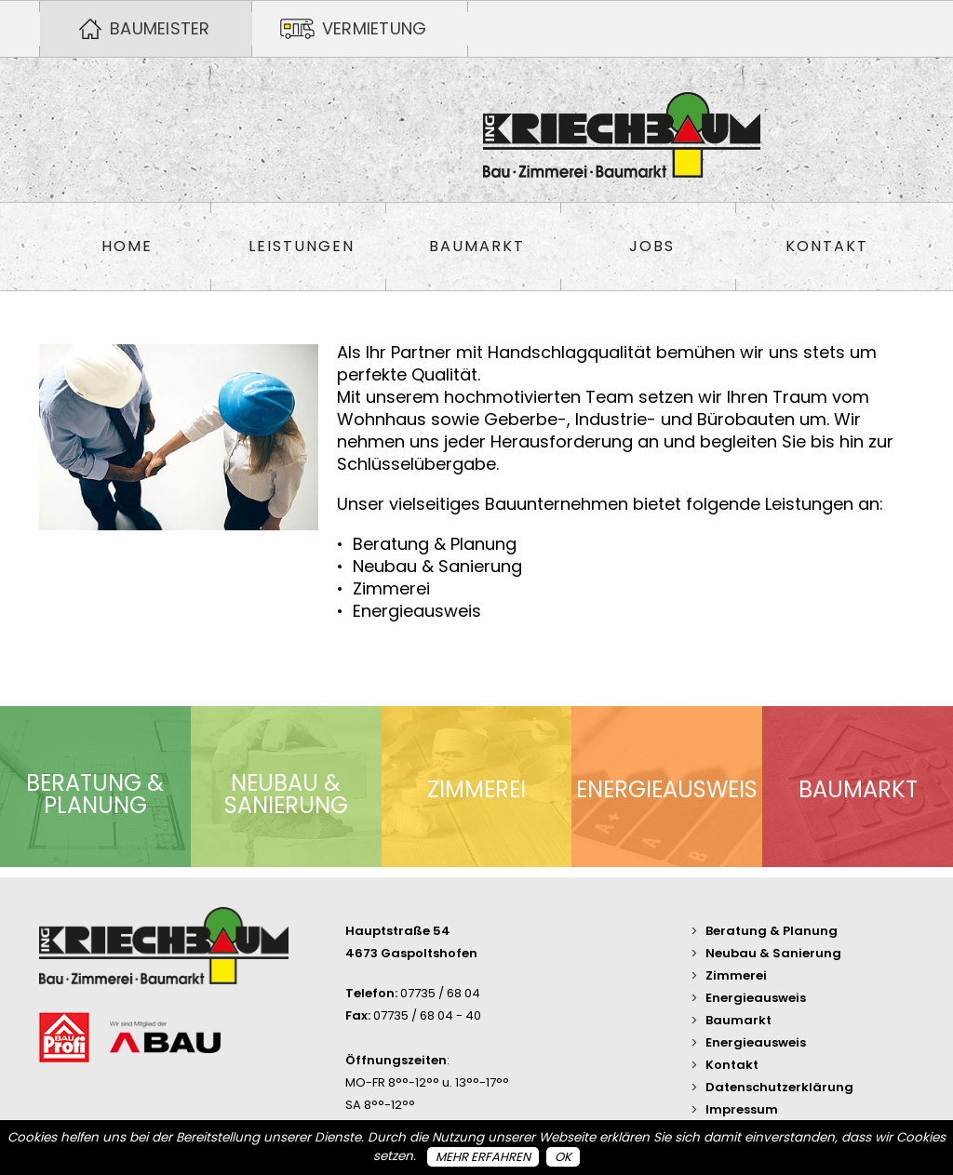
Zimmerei (736, 975)
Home (127, 246)
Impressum (741, 1109)
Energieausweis (755, 998)
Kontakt (826, 246)
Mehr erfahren (483, 1157)
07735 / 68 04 (440, 993)
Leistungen (301, 246)
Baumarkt (477, 246)
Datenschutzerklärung (779, 1087)
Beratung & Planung (771, 931)
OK (563, 1157)
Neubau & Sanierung (773, 953)
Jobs (652, 246)
